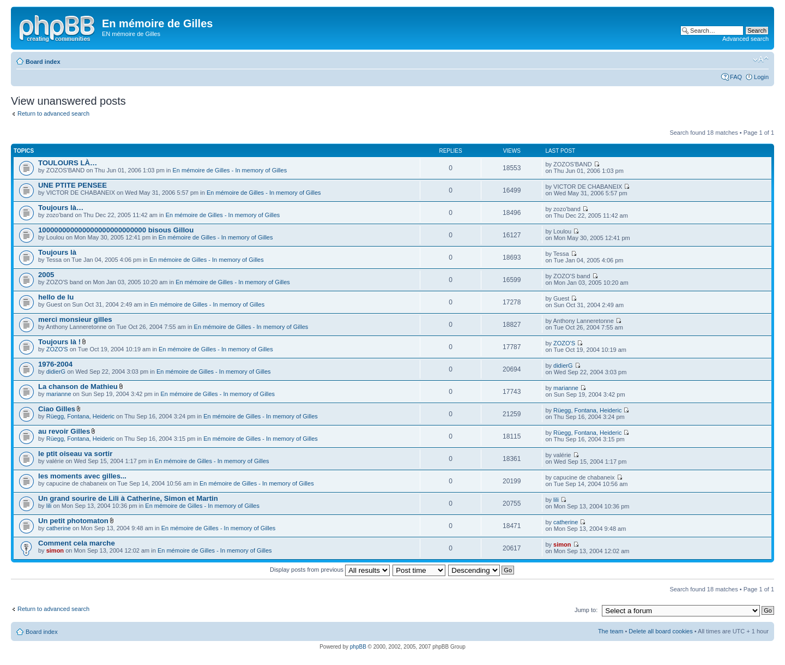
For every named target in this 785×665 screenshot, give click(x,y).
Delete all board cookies (660, 631)
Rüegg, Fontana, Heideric (80, 416)
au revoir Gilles (64, 431)
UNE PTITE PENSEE (72, 185)
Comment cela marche (76, 543)
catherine (58, 528)
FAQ (736, 77)
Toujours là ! (59, 342)
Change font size (761, 59)
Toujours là (57, 252)
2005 (46, 275)
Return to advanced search (53, 113)
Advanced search (745, 38)
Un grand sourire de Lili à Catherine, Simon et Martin (128, 498)
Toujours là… (60, 207)
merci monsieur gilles (75, 319)
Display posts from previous (330, 569)
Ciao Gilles (56, 409)
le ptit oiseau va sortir (75, 454)
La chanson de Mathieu (78, 386)
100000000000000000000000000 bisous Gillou (116, 230)
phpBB (358, 647)
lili (49, 505)
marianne (58, 394)
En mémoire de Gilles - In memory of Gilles (229, 170)
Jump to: (586, 610)
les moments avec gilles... (82, 476)
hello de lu (56, 297)
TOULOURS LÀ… (67, 163)
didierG (55, 371)
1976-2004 (55, 364)
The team (610, 631)
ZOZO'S (57, 349)
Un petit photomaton (73, 521)
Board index (43, 61)
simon (55, 550)
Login (761, 77)
